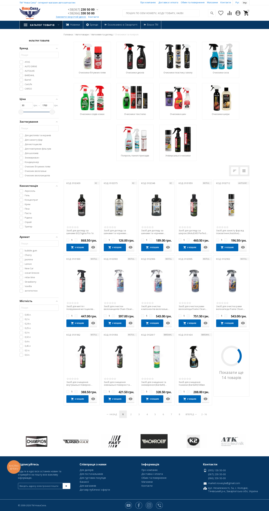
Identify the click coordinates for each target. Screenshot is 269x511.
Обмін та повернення (192, 2)
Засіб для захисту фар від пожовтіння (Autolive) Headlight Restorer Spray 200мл (230, 232)
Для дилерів (86, 470)
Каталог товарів (42, 25)
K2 (96, 183)
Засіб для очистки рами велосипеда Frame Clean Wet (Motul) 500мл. (229, 307)
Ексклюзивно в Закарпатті (122, 24)
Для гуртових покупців (93, 477)
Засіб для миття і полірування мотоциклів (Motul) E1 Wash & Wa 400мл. (81, 307)
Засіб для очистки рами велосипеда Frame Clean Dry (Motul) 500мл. (192, 307)
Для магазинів (88, 485)
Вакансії (84, 481)
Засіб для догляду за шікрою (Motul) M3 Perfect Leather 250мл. (192, 232)
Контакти (225, 2)
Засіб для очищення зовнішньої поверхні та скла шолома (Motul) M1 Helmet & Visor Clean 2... (117, 383)
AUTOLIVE (242, 183)
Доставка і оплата (168, 2)
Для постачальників (91, 474)
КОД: (68, 183)
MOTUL (206, 183)
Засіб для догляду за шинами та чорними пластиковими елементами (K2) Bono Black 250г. (119, 232)
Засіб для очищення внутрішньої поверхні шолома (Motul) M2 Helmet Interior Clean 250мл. (80, 383)
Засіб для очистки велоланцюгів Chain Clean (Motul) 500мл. (118, 307)
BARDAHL (168, 335)
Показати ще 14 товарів (231, 375)
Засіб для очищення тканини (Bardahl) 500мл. (192, 383)
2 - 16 (204, 414)
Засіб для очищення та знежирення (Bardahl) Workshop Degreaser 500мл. (156, 383)
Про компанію (148, 2)
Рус (237, 2)
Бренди (94, 24)
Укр (245, 2)
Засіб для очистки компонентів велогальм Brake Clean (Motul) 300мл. (155, 307)
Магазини (212, 2)
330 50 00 (81, 13)
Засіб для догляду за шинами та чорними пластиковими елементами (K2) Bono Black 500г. (156, 232)
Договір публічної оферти (95, 489)
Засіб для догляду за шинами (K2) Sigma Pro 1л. (80, 232)
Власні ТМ (152, 24)
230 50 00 (81, 9)
